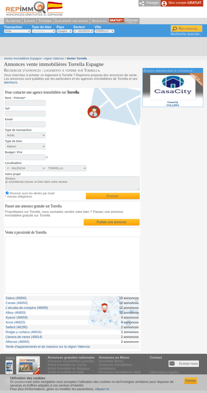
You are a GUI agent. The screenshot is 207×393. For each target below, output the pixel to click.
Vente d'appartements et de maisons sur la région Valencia (48, 346)
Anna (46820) (15, 322)
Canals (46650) (17, 303)
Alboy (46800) (16, 312)
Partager (153, 2)
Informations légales (164, 372)
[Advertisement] (102, 46)
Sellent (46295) (17, 327)
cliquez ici (102, 389)
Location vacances (71, 20)
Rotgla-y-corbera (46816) (24, 332)
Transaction (13, 27)
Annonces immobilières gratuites (71, 361)
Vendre (45, 20)
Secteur (79, 27)
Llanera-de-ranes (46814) (24, 337)
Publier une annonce (111, 222)
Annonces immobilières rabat (119, 372)
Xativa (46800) (16, 298)
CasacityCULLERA (172, 102)
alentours (10, 82)
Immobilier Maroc (111, 361)
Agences (99, 20)
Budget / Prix (13, 152)
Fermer (190, 380)
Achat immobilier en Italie (66, 372)
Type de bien (42, 27)
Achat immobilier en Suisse (67, 365)
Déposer (131, 21)
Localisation (13, 163)
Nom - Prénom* (15, 97)
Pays (60, 27)
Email (9, 119)
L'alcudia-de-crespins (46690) (27, 308)
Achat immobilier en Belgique (69, 368)
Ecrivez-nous (188, 363)
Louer (29, 20)
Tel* (7, 108)
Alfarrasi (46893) (18, 341)
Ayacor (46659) (17, 317)
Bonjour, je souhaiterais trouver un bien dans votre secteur (72, 183)
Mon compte (185, 2)
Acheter (13, 20)
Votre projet (13, 174)
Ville (98, 27)
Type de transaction (18, 130)
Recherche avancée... (186, 34)
